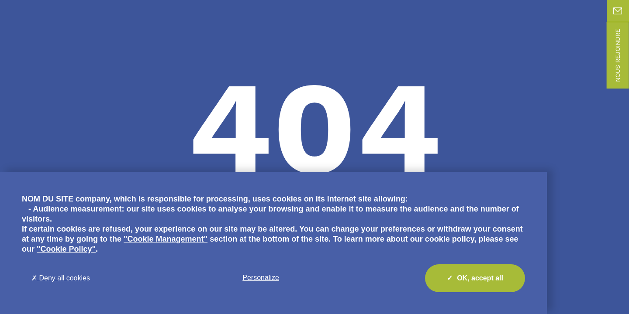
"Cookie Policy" (66, 249)
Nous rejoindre (617, 55)
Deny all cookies (60, 278)
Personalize (260, 277)
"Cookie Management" (165, 239)
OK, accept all (475, 278)
